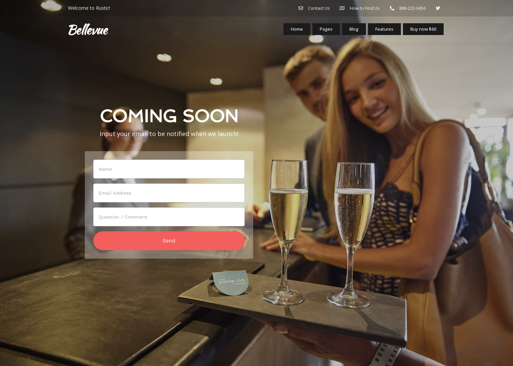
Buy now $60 (422, 30)
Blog (349, 31)
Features (381, 31)
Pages (321, 31)
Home (290, 31)
